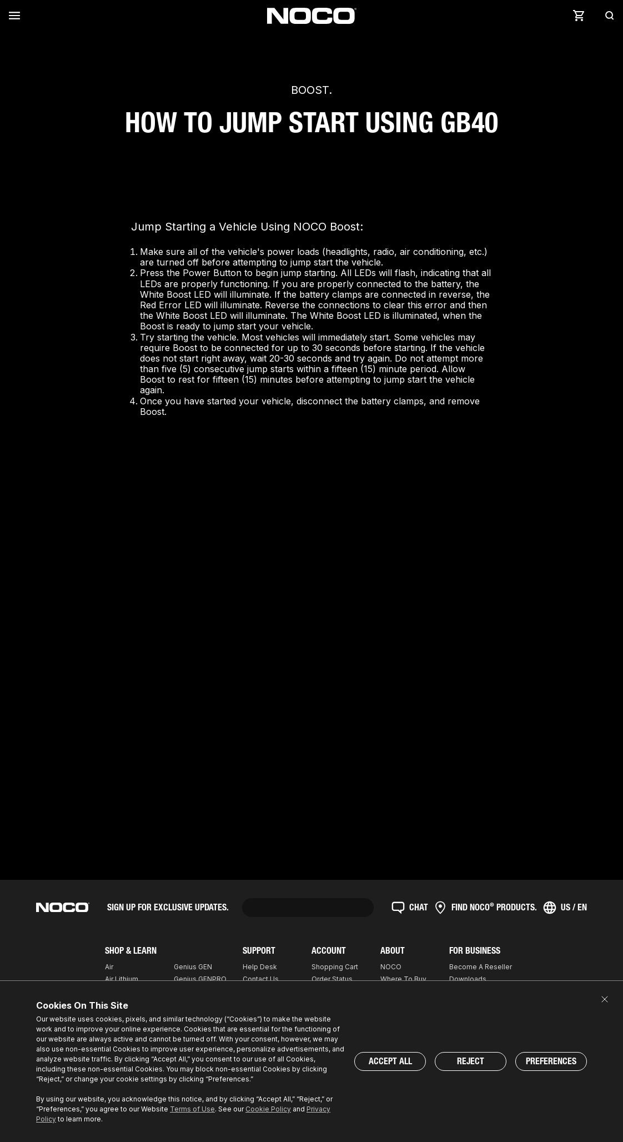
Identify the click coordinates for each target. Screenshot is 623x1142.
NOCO (390, 967)
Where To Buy (403, 979)
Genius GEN (193, 967)
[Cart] (578, 15)
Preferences (551, 1061)
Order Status (332, 979)
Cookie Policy (268, 1109)
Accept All (390, 1061)
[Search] (606, 15)
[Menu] (16, 15)
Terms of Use (192, 1109)
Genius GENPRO (200, 979)
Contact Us (261, 979)
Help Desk (260, 967)
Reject (470, 1061)
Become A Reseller (480, 967)
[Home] (311, 16)
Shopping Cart (335, 967)
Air (109, 967)
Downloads (467, 979)
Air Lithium (121, 979)
